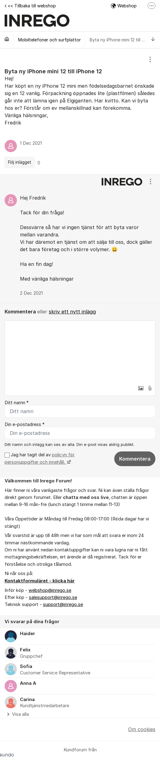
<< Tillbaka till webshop (30, 5)
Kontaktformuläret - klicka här (40, 581)
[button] (140, 388)
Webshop (124, 5)
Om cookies (141, 729)
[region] (80, 111)
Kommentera (134, 459)
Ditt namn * (17, 402)
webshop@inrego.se (50, 590)
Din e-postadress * (25, 424)
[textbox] (80, 351)
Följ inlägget (19, 162)
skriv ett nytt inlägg (72, 312)
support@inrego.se (63, 604)
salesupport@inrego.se (53, 597)
